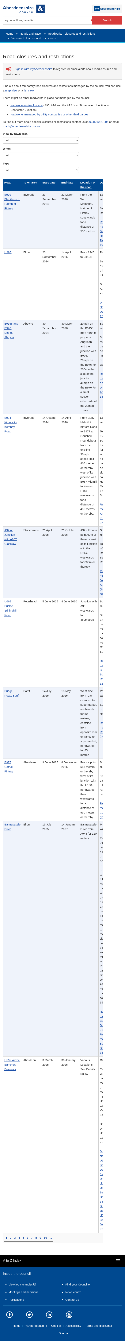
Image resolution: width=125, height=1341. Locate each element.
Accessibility (73, 1325)
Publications (16, 1299)
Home (9, 33)
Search (107, 20)
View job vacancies (21, 1284)
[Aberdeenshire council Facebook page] (9, 1314)
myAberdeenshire (36, 1325)
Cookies (56, 1325)
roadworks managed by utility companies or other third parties (49, 114)
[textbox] (47, 20)
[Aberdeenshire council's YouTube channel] (69, 1314)
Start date (48, 182)
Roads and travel (30, 33)
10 (45, 1237)
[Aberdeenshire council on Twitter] (29, 1314)
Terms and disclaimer (98, 1325)
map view (11, 90)
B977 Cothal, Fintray (8, 767)
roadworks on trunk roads (26, 105)
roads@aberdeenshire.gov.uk (21, 126)
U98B (8, 252)
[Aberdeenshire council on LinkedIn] (49, 1314)
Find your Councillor (78, 1284)
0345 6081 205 (98, 121)
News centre (73, 1292)
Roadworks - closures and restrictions (71, 33)
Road (8, 182)
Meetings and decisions (23, 1292)
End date (67, 182)
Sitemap (64, 1333)
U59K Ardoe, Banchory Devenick (12, 1064)
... (51, 1237)
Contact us (72, 1299)
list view (29, 90)
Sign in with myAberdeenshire (33, 69)
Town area (30, 182)
